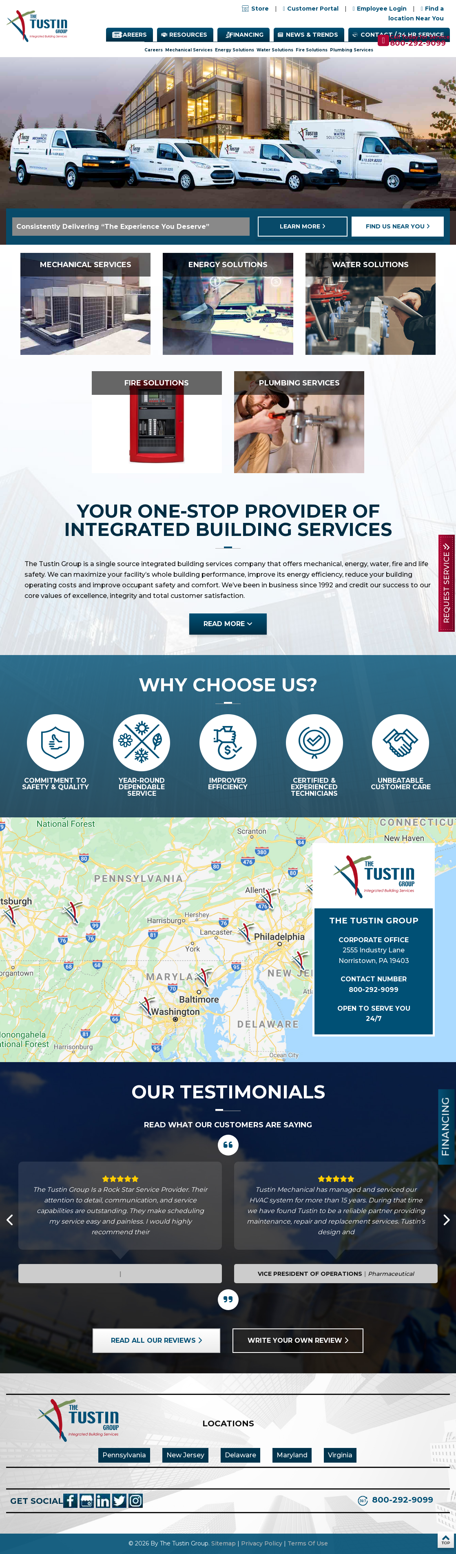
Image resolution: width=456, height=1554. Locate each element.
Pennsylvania (124, 1455)
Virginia (340, 1455)
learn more (302, 226)
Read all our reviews (156, 1340)
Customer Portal (313, 8)
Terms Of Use (308, 1543)
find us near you (398, 226)
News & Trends (312, 34)
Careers (132, 34)
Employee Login (382, 8)
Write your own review (298, 1340)
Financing (246, 34)
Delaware (240, 1455)
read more (228, 624)
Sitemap (223, 1543)
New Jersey (185, 1455)
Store (255, 8)
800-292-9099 (418, 43)
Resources (188, 34)
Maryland (292, 1455)
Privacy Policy (261, 1543)
